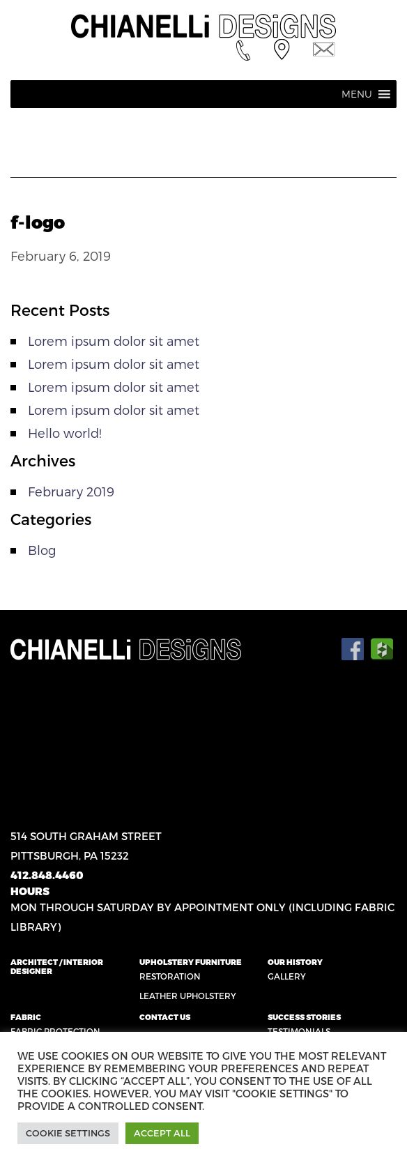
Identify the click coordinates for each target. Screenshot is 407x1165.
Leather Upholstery (187, 995)
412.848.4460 (47, 875)
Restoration (170, 976)
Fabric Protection (55, 1031)
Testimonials (299, 1031)
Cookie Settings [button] (68, 1133)
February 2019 (71, 491)
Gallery (287, 976)
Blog (42, 549)
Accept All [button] (162, 1133)
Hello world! (65, 432)
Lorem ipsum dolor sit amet (113, 340)
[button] (356, 94)
